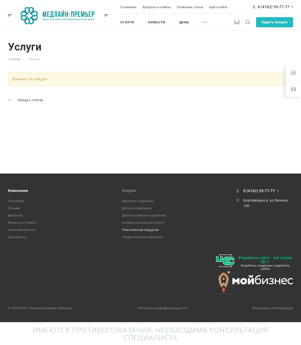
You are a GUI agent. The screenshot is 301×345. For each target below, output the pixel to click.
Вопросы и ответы (22, 222)
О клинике (16, 201)
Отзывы (14, 208)
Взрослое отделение (137, 201)
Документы (17, 237)
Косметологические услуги (143, 222)
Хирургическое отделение (142, 237)
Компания (18, 190)
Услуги (129, 190)
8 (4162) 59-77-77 (273, 6)
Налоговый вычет (22, 229)
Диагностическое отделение (144, 215)
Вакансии (15, 215)
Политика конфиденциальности (162, 308)
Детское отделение (136, 208)
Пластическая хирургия (140, 229)
